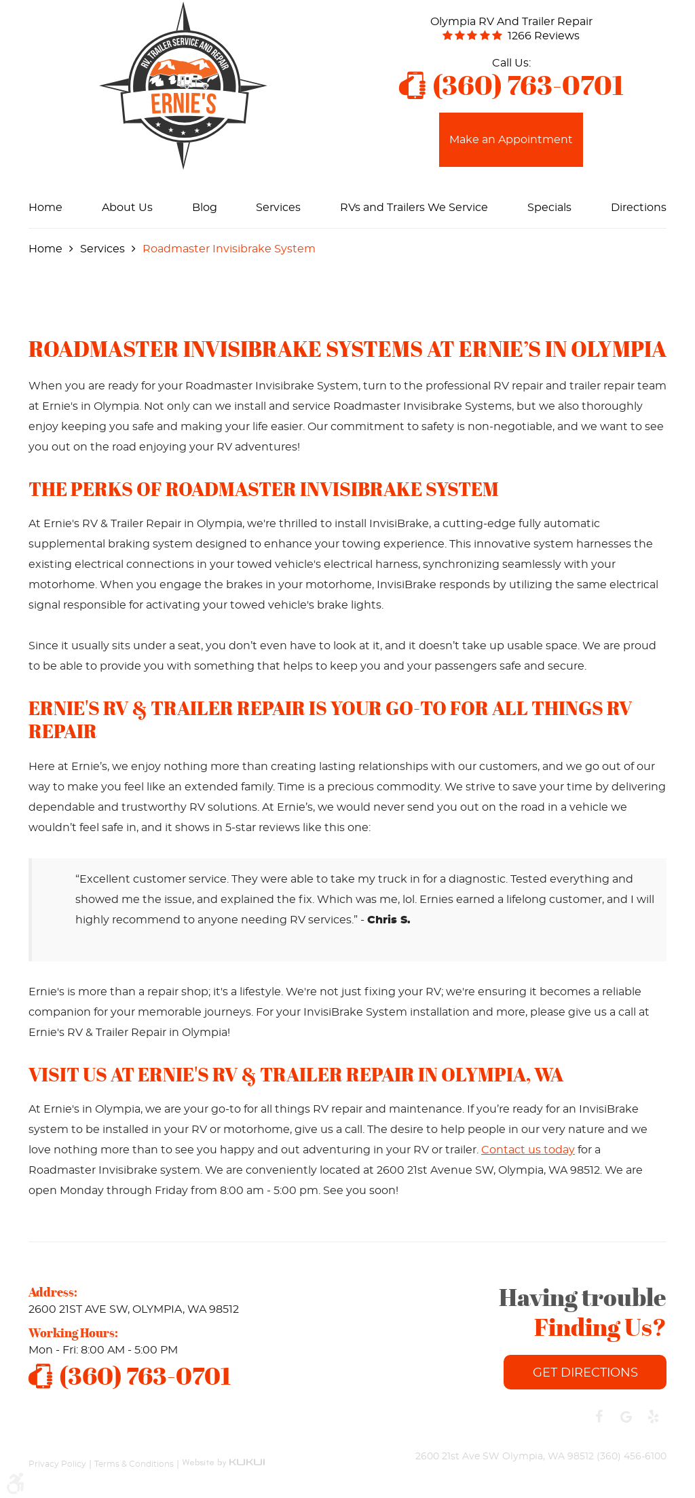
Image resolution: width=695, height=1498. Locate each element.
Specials (549, 207)
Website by (223, 1457)
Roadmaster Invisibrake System (229, 249)
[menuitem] (45, 207)
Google (625, 1416)
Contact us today (528, 1150)
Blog (204, 207)
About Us (127, 207)
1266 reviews (544, 36)
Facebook (598, 1416)
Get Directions (585, 1373)
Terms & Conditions (134, 1463)
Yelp (652, 1416)
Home (45, 207)
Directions (638, 207)
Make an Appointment (511, 139)
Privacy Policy (57, 1463)
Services (278, 207)
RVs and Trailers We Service (414, 207)
